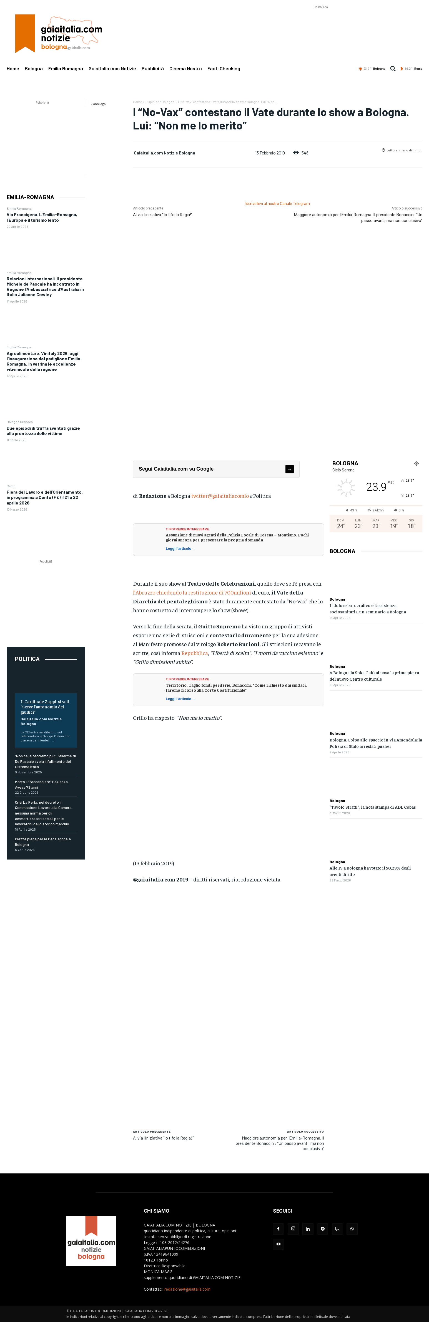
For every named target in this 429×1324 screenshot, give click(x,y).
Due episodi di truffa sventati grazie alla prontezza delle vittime (43, 430)
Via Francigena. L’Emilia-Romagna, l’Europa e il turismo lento (42, 217)
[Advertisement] (321, 22)
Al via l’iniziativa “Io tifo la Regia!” (162, 214)
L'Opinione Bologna (159, 102)
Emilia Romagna (19, 208)
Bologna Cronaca (20, 422)
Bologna (337, 599)
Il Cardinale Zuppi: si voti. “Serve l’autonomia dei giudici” (45, 706)
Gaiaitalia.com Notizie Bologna (164, 152)
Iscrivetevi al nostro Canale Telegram (277, 203)
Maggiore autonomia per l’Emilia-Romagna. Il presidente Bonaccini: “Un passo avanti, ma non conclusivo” (279, 1143)
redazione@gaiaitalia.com (187, 1289)
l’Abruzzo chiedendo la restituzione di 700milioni (192, 592)
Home (137, 102)
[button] (393, 69)
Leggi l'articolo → (181, 548)
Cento (11, 486)
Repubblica (194, 652)
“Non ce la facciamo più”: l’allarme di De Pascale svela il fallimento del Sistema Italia (45, 761)
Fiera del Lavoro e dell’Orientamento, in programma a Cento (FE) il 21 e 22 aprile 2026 (45, 497)
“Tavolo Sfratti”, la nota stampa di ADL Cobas (373, 807)
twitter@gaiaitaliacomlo (220, 495)
